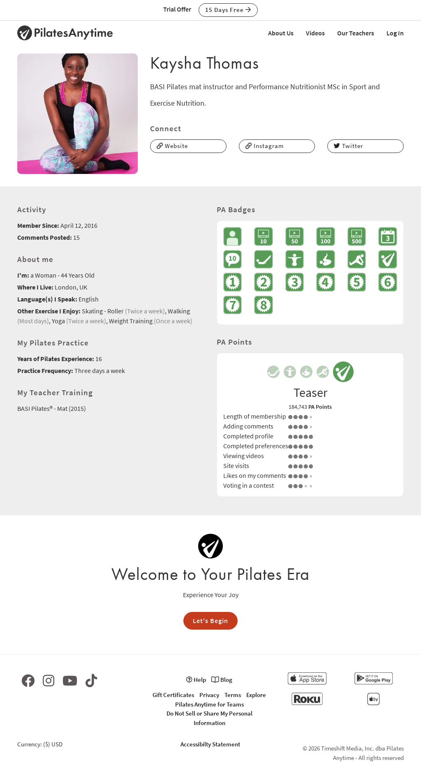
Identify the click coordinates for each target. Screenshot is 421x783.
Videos (315, 33)
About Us (281, 33)
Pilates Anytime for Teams (209, 704)
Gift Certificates (173, 695)
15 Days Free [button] (228, 10)
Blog (221, 679)
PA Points (320, 406)
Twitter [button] (348, 146)
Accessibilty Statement (210, 744)
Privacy (209, 695)
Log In (395, 33)
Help (196, 679)
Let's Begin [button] (210, 620)
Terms (232, 695)
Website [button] (172, 146)
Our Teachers (355, 33)
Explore (256, 695)
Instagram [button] (264, 146)
